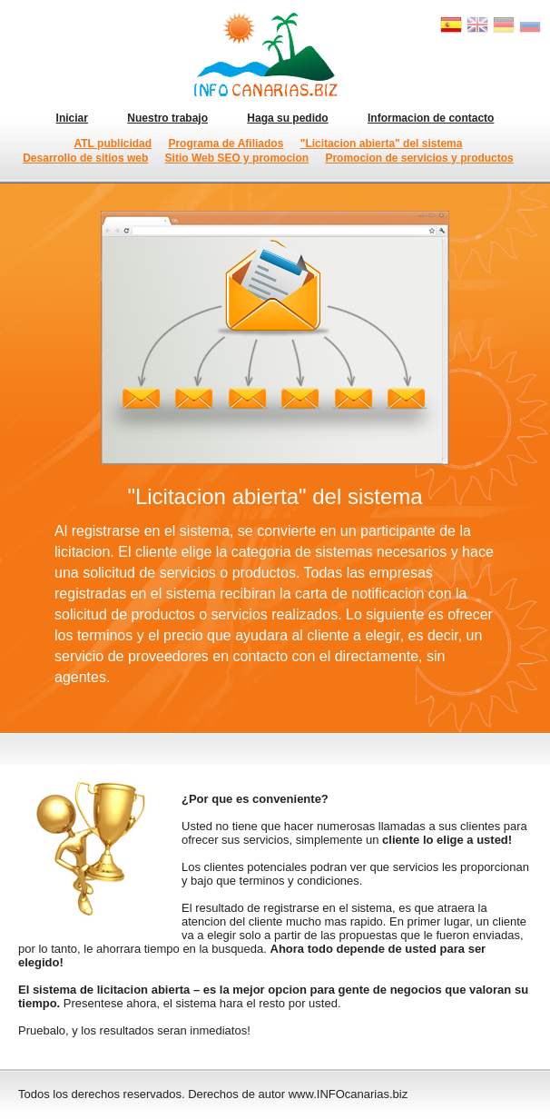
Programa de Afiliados (225, 143)
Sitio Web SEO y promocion (237, 158)
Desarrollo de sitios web (85, 158)
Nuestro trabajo (167, 118)
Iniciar (72, 118)
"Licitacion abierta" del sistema (381, 143)
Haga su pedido (287, 118)
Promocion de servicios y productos (419, 158)
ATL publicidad (113, 143)
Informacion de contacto (431, 118)
